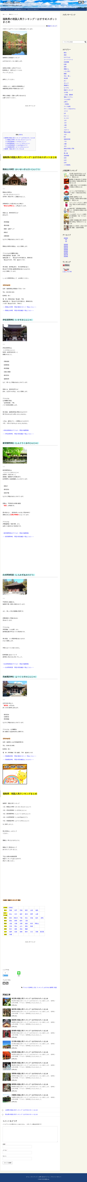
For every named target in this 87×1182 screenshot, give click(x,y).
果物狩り (66, 85)
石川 (15, 914)
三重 (26, 920)
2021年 (66, 248)
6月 (65, 137)
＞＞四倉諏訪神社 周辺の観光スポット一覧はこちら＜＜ (19, 756)
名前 (4, 1144)
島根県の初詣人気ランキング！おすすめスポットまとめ (30, 1020)
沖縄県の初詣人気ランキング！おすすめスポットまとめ (30, 1095)
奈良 (31, 923)
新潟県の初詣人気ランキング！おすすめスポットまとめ (30, 1030)
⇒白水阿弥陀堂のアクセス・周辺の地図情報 (16, 664)
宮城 (21, 910)
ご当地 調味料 (68, 94)
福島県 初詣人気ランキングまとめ (14, 149)
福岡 (10, 931)
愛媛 (26, 929)
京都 (15, 923)
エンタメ (66, 118)
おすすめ (46, 987)
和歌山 (37, 923)
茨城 (31, 918)
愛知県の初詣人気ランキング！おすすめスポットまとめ (30, 1063)
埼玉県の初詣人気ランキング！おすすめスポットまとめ (30, 998)
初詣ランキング (52, 26)
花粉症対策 (67, 139)
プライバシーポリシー (33, 9)
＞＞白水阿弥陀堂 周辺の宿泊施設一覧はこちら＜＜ (18, 667)
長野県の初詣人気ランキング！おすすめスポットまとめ (30, 1073)
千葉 (21, 918)
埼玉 (26, 918)
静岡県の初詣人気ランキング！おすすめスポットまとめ (30, 1084)
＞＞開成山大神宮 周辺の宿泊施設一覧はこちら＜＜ (18, 310)
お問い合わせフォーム (20, 9)
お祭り (66, 101)
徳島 (15, 929)
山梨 (37, 914)
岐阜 (21, 920)
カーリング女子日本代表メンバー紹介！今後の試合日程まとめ (77, 192)
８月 (65, 146)
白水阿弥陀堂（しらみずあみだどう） (16, 145)
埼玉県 (66, 78)
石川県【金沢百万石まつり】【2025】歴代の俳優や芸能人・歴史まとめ (77, 175)
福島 (37, 910)
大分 (31, 931)
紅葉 (65, 64)
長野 (31, 914)
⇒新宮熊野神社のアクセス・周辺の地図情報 (16, 533)
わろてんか (67, 57)
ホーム (2, 9)
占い (65, 80)
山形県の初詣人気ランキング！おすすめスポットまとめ (20, 1110)
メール (5, 1150)
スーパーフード (68, 59)
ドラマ (66, 111)
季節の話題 (67, 132)
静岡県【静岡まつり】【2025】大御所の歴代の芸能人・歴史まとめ (78, 198)
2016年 (66, 256)
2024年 (66, 238)
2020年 (66, 249)
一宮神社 (66, 104)
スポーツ (66, 130)
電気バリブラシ (68, 97)
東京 (10, 918)
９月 (65, 151)
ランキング (39, 987)
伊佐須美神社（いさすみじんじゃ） (16, 141)
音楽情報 (66, 155)
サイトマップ (9, 9)
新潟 (26, 914)
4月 (66, 239)
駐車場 (30, 987)
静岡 (15, 920)
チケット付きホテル (70, 108)
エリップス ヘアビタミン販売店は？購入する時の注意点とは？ (78, 204)
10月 (65, 158)
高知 (21, 929)
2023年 (66, 244)
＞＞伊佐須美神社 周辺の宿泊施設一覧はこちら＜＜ (18, 433)
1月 (65, 113)
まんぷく (66, 83)
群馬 (42, 918)
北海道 (11, 907)
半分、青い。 (68, 76)
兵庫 (21, 923)
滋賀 (26, 923)
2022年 (66, 246)
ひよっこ (66, 115)
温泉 (65, 66)
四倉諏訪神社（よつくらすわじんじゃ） (17, 147)
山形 (31, 910)
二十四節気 (67, 165)
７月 (65, 141)
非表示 (20, 134)
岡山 (15, 926)
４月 (65, 127)
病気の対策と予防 (69, 148)
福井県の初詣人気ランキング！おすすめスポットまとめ (30, 1009)
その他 (66, 92)
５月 (65, 134)
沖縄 (10, 934)
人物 (65, 125)
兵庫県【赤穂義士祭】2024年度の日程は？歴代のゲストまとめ (78, 221)
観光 (65, 52)
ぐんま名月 (67, 99)
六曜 (65, 144)
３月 (65, 122)
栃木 (37, 918)
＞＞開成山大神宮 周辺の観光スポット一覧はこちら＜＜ (19, 307)
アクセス (25, 987)
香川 (10, 929)
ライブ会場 (67, 106)
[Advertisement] (30, 118)
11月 (65, 160)
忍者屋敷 (66, 62)
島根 (31, 926)
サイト (5, 1156)
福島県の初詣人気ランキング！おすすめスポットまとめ (19, 138)
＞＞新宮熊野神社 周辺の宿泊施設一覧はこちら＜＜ (18, 536)
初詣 (55, 987)
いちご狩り (67, 71)
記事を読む (14, 1005)
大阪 (10, 923)
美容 (65, 55)
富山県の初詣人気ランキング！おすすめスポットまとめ (20, 1114)
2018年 (66, 253)
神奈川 (16, 918)
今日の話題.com (11, 2)
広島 (10, 926)
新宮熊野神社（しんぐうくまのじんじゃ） (17, 143)
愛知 (10, 920)
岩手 (15, 910)
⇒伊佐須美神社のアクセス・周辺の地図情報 (16, 430)
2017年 (66, 254)
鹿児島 (42, 931)
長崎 (21, 931)
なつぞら (66, 87)
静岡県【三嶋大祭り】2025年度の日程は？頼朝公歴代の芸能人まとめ (78, 181)
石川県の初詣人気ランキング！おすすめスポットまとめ (30, 1041)
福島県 (51, 987)
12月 (65, 162)
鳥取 (26, 926)
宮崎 (37, 931)
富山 (10, 914)
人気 (34, 987)
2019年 (66, 251)
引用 (4, 188)
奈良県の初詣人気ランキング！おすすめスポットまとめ (30, 1052)
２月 (65, 120)
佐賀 (15, 931)
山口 (21, 926)
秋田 (26, 910)
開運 (65, 73)
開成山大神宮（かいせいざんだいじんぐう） (18, 139)
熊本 (26, 931)
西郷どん (66, 69)
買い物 (66, 153)
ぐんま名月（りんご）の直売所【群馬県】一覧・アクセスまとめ (77, 216)
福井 (21, 914)
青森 (10, 910)
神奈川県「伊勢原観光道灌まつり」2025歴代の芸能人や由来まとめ (78, 210)
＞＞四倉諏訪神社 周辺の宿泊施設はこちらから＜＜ (18, 759)
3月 (66, 241)
